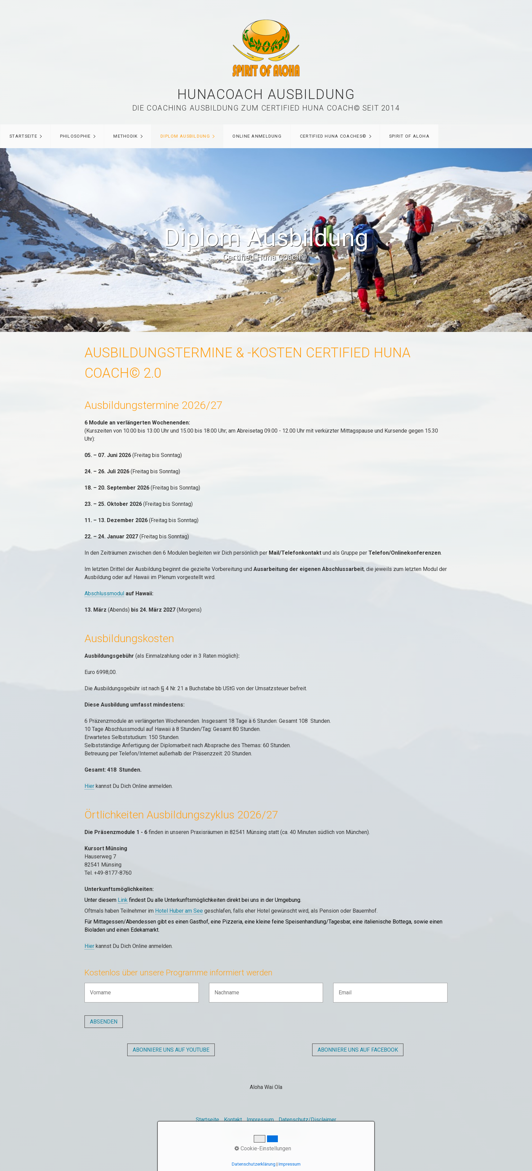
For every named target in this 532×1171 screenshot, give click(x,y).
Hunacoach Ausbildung (266, 94)
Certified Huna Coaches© (333, 136)
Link (123, 900)
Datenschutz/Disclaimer (307, 1119)
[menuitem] (25, 136)
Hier (89, 786)
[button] (171, 1050)
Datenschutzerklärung (254, 1164)
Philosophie (75, 136)
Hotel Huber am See (179, 911)
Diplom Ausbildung (185, 136)
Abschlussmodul (104, 593)
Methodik (125, 136)
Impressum (260, 1119)
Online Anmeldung (256, 136)
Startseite (23, 136)
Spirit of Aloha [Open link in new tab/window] (409, 136)
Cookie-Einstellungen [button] (262, 1148)
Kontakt (233, 1119)
